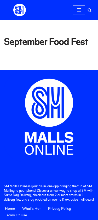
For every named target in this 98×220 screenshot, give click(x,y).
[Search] (89, 10)
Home (10, 208)
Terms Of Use (16, 214)
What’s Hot (31, 208)
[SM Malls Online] (19, 10)
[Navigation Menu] (79, 9)
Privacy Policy (59, 208)
